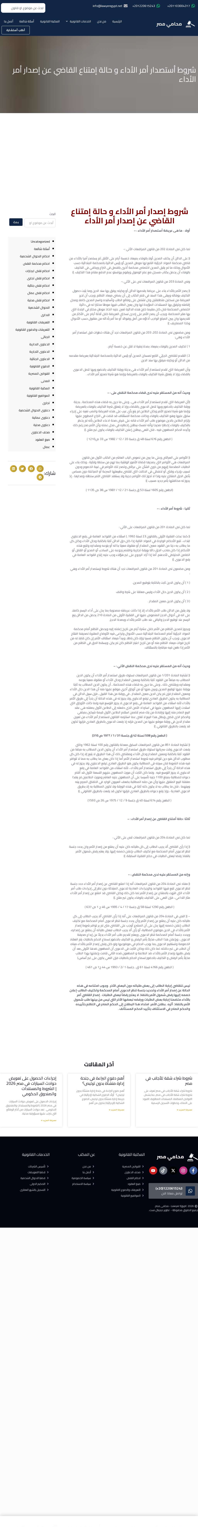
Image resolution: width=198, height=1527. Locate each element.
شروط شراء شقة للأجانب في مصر (169, 1080)
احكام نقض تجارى (38, 278)
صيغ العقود (42, 439)
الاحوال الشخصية (39, 307)
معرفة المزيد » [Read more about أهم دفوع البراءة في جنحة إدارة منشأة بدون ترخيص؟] (116, 1110)
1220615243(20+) (169, 1188)
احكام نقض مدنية (38, 300)
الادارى (45, 315)
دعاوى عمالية (41, 417)
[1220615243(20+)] (190, 1191)
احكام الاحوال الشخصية (35, 256)
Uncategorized (40, 241)
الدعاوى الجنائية (40, 359)
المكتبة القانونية (50, 21)
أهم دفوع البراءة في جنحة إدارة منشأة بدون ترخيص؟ (102, 1080)
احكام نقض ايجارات (37, 271)
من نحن (101, 21)
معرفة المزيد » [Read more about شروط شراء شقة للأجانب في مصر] (184, 1110)
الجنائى (45, 337)
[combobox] (23, 8)
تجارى (46, 403)
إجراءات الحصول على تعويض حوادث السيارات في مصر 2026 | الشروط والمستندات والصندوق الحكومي (31, 1086)
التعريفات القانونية (38, 322)
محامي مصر (169, 23)
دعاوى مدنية (41, 425)
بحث (16, 222)
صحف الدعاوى (40, 432)
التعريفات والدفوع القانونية (32, 329)
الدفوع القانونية (40, 366)
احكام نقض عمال (38, 293)
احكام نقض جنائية (38, 285)
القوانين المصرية (39, 373)
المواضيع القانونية (38, 395)
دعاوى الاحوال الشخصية (34, 410)
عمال (46, 447)
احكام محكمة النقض (36, 263)
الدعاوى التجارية (39, 351)
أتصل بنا (8, 21)
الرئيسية (117, 21)
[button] (40, 468)
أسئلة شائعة (26, 21)
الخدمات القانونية (78, 21)
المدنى (45, 381)
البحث (52, 214)
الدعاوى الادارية (39, 344)
